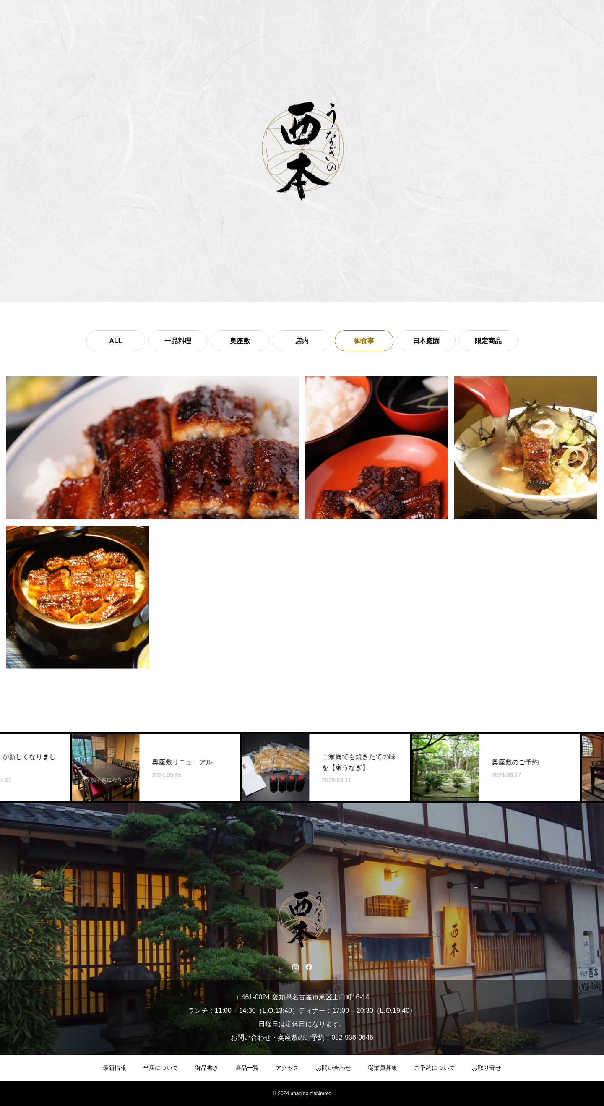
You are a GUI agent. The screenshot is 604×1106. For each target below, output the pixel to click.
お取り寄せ (486, 1067)
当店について (160, 1067)
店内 (302, 340)
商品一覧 (247, 1067)
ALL (115, 340)
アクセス (287, 1067)
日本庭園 (426, 340)
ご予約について (434, 1067)
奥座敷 (240, 340)
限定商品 (488, 340)
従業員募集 (382, 1067)
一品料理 (177, 340)
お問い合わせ (333, 1067)
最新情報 (114, 1067)
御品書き (207, 1067)
